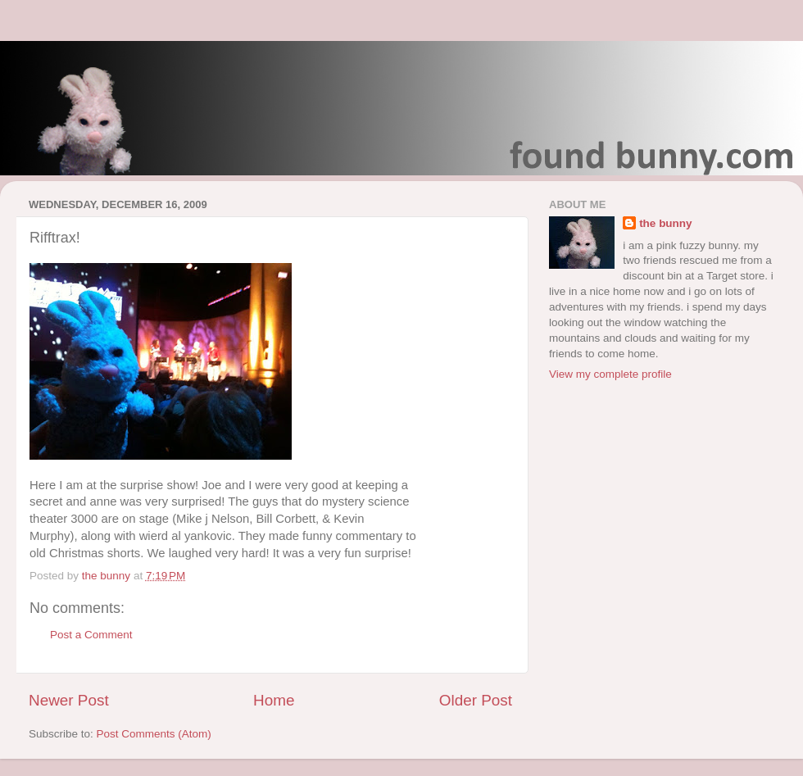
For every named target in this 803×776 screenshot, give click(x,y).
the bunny (665, 223)
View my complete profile (610, 374)
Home (273, 700)
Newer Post (69, 700)
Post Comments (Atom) (154, 734)
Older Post (475, 700)
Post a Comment (91, 635)
